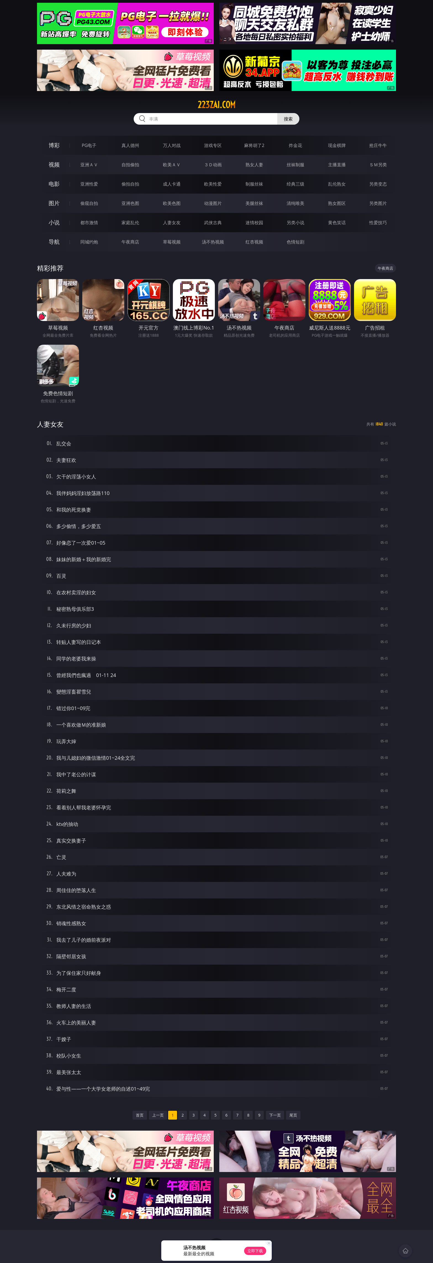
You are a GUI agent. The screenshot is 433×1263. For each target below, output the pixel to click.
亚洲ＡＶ (89, 165)
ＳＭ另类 (378, 165)
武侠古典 (213, 223)
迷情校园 (254, 223)
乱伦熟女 (337, 184)
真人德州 (130, 145)
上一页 (158, 1115)
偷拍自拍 (130, 184)
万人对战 (172, 145)
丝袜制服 (295, 165)
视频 (54, 164)
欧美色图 (172, 203)
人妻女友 (172, 223)
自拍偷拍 (130, 165)
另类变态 (378, 184)
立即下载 (255, 1250)
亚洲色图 (130, 203)
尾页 (293, 1115)
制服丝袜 (254, 184)
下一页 (275, 1115)
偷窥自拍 (89, 203)
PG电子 (89, 145)
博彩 (54, 145)
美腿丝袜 (254, 203)
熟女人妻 (254, 165)
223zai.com (217, 104)
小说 (54, 222)
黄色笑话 (337, 223)
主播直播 (337, 165)
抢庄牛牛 (378, 145)
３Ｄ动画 (213, 165)
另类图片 (378, 203)
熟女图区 (337, 203)
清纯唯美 (295, 203)
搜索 (288, 119)
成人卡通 (172, 184)
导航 (54, 241)
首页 (140, 1115)
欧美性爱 (213, 184)
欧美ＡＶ (172, 165)
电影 (54, 184)
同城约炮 (89, 242)
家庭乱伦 (130, 223)
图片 (54, 203)
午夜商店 (130, 242)
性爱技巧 (378, 223)
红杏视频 (254, 242)
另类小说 (295, 223)
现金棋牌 (337, 145)
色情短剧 (295, 242)
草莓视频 (172, 242)
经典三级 (295, 184)
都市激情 (89, 223)
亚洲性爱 (89, 184)
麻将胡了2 (254, 145)
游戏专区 (213, 145)
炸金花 (295, 145)
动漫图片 (213, 203)
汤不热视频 (213, 242)
